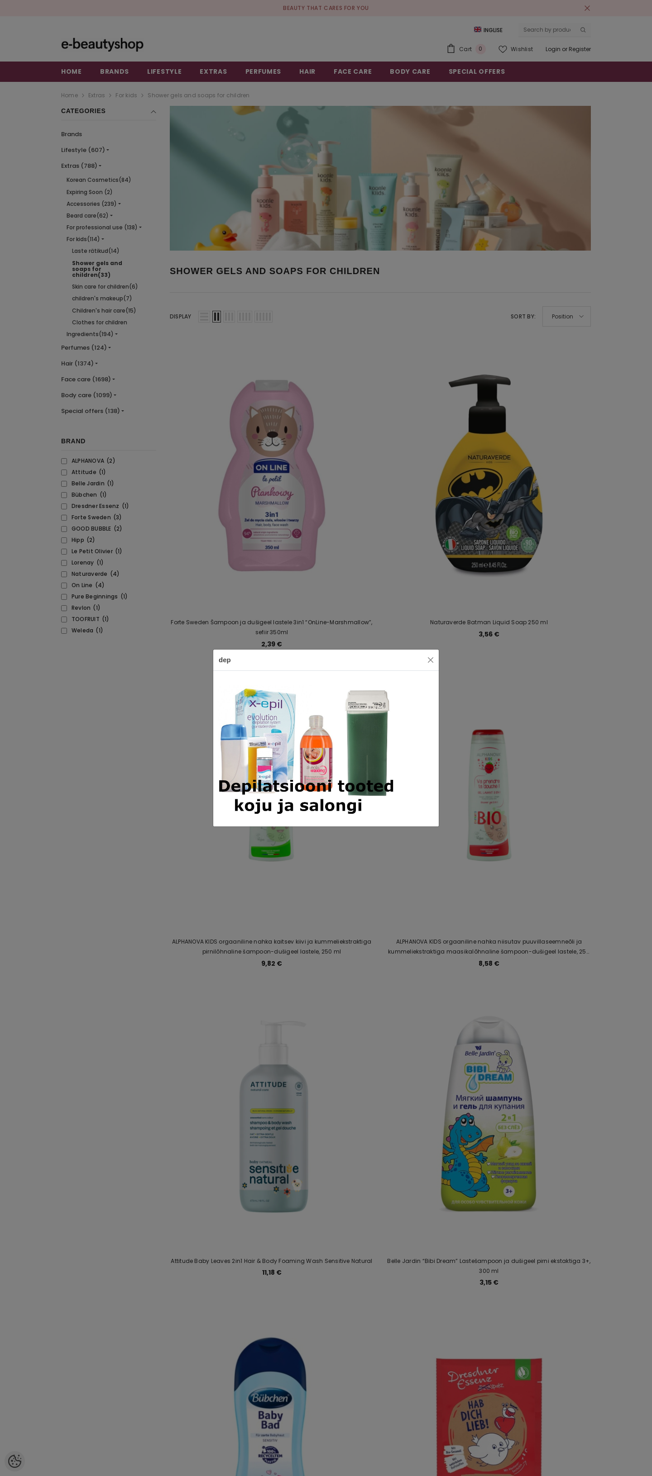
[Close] (430, 660)
